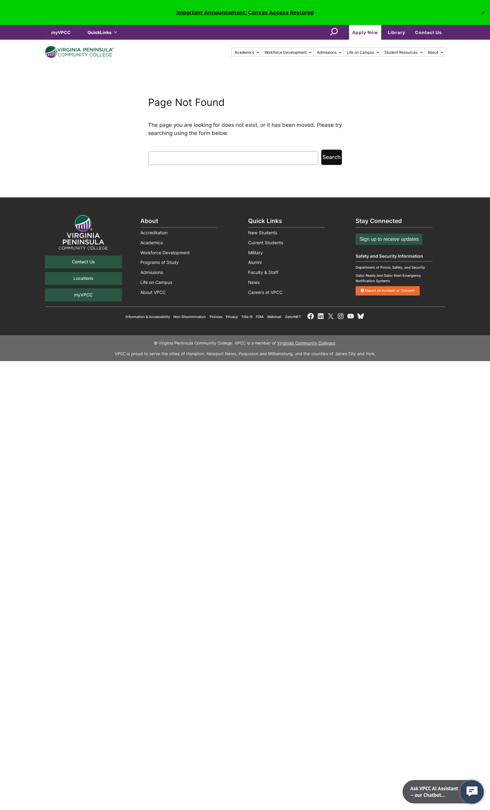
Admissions (329, 52)
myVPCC (61, 32)
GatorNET (293, 317)
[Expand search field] (334, 32)
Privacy (232, 317)
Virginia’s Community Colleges (306, 343)
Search (331, 157)
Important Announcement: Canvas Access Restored (245, 12)
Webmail (274, 317)
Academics (247, 52)
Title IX (246, 317)
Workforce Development (288, 52)
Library (396, 32)
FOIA (260, 317)
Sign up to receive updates (388, 239)
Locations (83, 278)
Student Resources (403, 52)
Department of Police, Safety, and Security (390, 267)
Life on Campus (363, 52)
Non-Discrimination (189, 317)
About (436, 52)
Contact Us (428, 32)
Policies (216, 317)
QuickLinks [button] (103, 32)
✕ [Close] (483, 12)
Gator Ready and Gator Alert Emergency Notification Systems (388, 278)
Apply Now (365, 32)
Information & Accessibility (148, 317)
